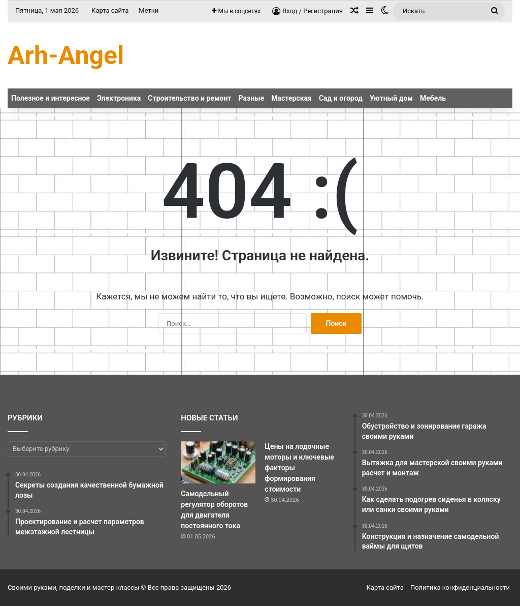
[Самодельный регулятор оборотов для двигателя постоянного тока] (218, 462)
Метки (148, 10)
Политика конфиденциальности (460, 587)
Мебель (433, 98)
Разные (252, 98)
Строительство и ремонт (189, 98)
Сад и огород (341, 98)
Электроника (119, 98)
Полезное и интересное (50, 98)
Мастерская (291, 98)
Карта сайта (109, 10)
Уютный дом (391, 98)
